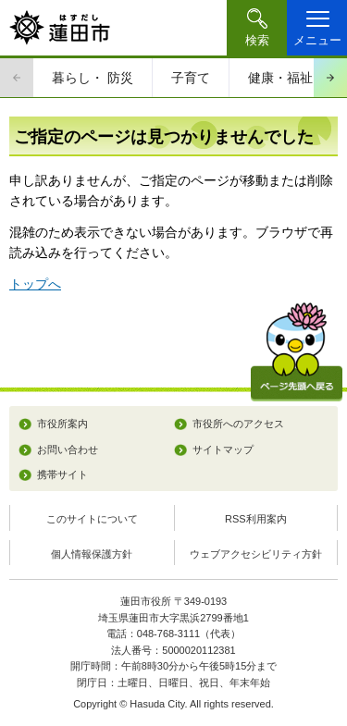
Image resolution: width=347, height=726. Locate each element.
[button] (257, 27)
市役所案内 (62, 423)
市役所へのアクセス (238, 423)
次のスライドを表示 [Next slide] (330, 77)
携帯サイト (62, 474)
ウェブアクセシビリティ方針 (256, 554)
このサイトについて (92, 518)
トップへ (35, 284)
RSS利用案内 (256, 518)
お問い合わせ (67, 449)
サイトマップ (223, 449)
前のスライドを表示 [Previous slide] (16, 77)
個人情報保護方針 (91, 554)
